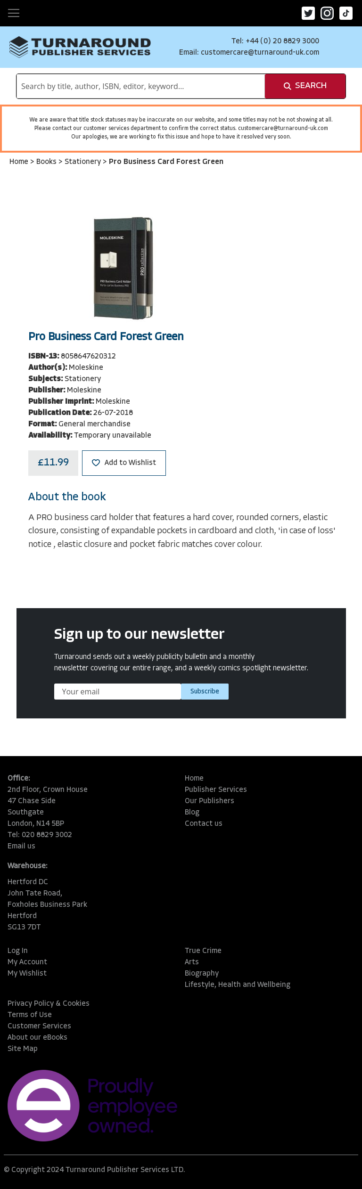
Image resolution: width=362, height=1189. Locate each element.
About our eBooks (37, 1038)
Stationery (84, 162)
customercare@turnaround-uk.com (260, 53)
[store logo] (80, 47)
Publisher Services (216, 790)
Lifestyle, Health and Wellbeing (237, 985)
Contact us (203, 824)
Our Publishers (209, 801)
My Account (27, 962)
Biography (202, 973)
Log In (18, 951)
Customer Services (39, 1026)
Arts (192, 962)
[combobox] (140, 86)
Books (47, 162)
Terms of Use (30, 1015)
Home (19, 162)
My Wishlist (27, 973)
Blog (192, 812)
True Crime (203, 951)
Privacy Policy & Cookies (49, 1004)
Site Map (23, 1049)
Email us (21, 846)
